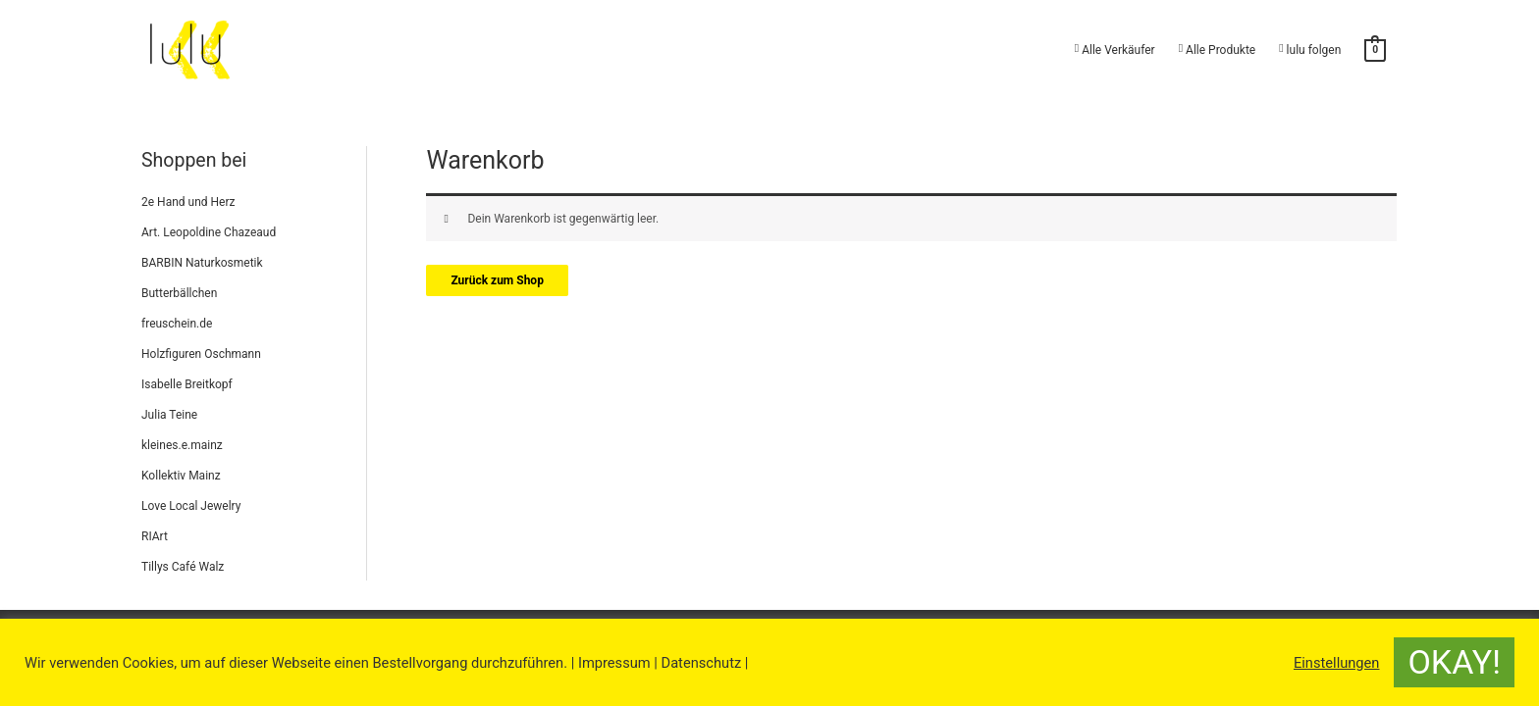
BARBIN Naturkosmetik (202, 263)
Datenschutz (702, 663)
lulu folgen (1310, 49)
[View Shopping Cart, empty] (1375, 50)
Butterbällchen (179, 293)
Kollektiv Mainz (181, 475)
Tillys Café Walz (182, 567)
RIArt (154, 536)
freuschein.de (176, 323)
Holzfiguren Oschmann (201, 354)
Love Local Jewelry (190, 506)
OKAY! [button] (1454, 661)
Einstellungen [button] (1337, 663)
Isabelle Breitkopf (187, 384)
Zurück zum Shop (497, 280)
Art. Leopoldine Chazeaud (208, 232)
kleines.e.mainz (182, 445)
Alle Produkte (1217, 49)
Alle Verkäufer (1115, 49)
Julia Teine (169, 415)
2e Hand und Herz (188, 202)
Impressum (614, 663)
